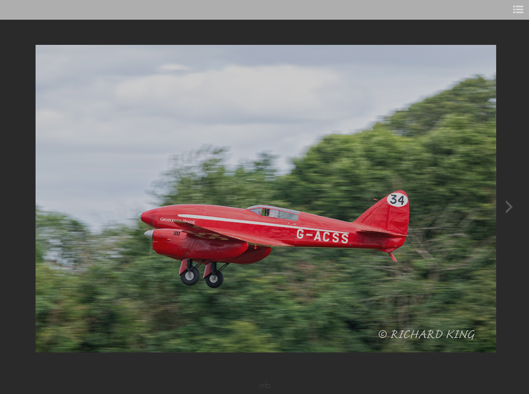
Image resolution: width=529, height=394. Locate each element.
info (264, 385)
